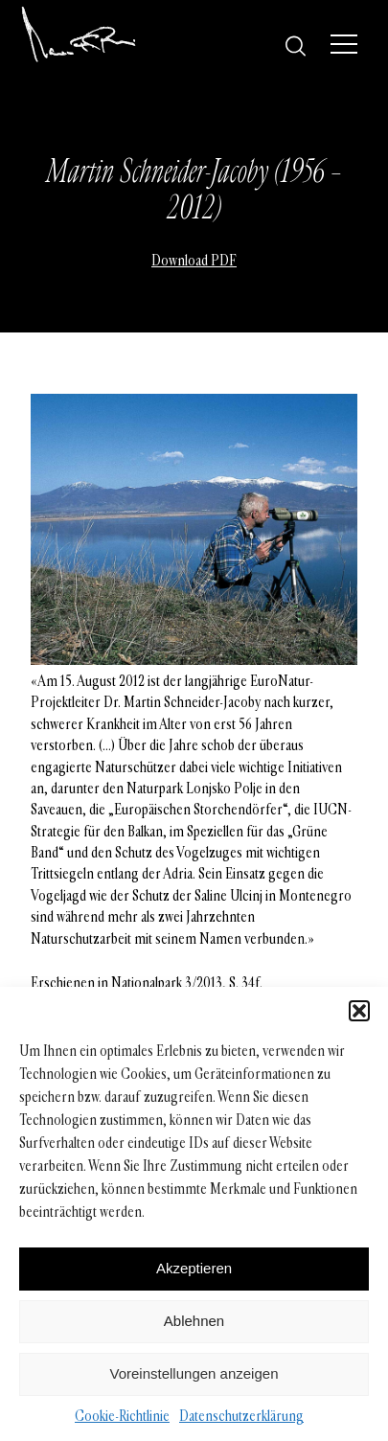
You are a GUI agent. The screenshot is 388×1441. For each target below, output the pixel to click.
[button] (359, 1010)
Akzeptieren (194, 1268)
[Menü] (344, 44)
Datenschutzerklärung (241, 1416)
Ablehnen (194, 1321)
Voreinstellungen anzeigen (194, 1373)
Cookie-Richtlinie (122, 1416)
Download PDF (194, 260)
